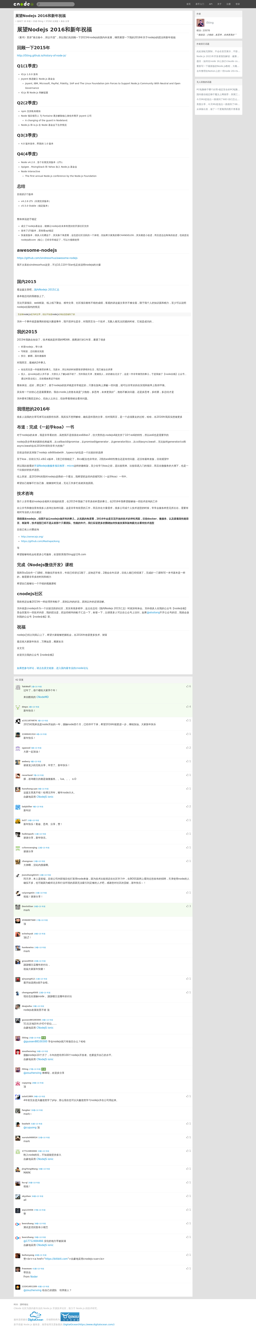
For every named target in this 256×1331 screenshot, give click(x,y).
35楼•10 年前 (34, 1183)
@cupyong (30, 1127)
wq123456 (27, 1210)
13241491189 (29, 1286)
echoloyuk (27, 934)
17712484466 (29, 1151)
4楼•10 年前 (41, 734)
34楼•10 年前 (44, 1169)
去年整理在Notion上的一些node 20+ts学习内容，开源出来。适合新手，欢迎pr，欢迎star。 (219, 71)
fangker (26, 1110)
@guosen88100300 (35, 1041)
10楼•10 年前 (33, 820)
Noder (34, 1276)
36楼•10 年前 (37, 1196)
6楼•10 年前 (36, 762)
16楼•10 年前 (39, 906)
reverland (27, 775)
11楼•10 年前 (40, 834)
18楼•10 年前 (39, 934)
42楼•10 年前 (43, 1287)
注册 (228, 4)
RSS (16, 1304)
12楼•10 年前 (43, 848)
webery (26, 761)
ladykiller (27, 807)
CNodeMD (43, 697)
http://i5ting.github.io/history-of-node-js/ (41, 55)
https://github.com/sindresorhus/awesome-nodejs (47, 258)
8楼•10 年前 (43, 789)
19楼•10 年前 (40, 947)
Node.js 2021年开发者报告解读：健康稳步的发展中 (219, 56)
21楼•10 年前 (41, 979)
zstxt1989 (27, 1096)
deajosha (27, 1006)
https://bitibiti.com (56, 1258)
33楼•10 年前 (43, 1151)
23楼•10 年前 (38, 1006)
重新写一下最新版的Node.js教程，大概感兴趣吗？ (219, 66)
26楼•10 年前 (42, 1051)
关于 (219, 4)
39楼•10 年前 (40, 1237)
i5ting (210, 22)
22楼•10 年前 (44, 993)
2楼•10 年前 (34, 707)
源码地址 (24, 1304)
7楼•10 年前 (38, 775)
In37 (24, 820)
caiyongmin (28, 893)
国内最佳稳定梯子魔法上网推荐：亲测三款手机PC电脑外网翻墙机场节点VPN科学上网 (219, 94)
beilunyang (28, 1255)
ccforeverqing (29, 848)
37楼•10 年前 (40, 1210)
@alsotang (153, 612)
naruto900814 (29, 1137)
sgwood (26, 748)
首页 (188, 4)
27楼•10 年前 (35, 1069)
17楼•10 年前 (42, 920)
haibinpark (28, 834)
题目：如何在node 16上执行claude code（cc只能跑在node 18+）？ (219, 61)
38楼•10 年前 (40, 1224)
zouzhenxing (29, 1051)
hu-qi (25, 1183)
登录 (238, 4)
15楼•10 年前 (41, 893)
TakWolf (26, 686)
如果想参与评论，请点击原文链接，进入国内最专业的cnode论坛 (52, 668)
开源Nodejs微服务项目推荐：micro (54, 465)
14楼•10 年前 (45, 875)
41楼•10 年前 (38, 1269)
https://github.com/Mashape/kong (40, 541)
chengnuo (27, 861)
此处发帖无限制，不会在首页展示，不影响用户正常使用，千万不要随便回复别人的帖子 (219, 51)
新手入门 (200, 4)
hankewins (28, 947)
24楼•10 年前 (47, 1020)
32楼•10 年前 (44, 1138)
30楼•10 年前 (37, 1110)
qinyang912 (28, 979)
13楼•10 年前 (39, 861)
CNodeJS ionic (45, 796)
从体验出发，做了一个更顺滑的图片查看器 (218, 109)
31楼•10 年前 (36, 1124)
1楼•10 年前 (36, 687)
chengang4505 (30, 992)
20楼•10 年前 (40, 961)
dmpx (25, 707)
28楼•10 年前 (38, 1083)
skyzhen (26, 1196)
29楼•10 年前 (39, 1096)
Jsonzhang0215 (30, 875)
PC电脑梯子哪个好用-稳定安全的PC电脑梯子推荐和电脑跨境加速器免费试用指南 (219, 89)
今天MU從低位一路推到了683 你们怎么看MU (219, 99)
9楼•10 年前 (38, 807)
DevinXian (27, 906)
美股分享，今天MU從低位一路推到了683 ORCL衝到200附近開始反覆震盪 (219, 104)
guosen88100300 (31, 1020)
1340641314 (29, 734)
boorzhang (28, 1223)
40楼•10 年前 (41, 1255)
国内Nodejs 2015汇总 (46, 289)
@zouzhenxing (32, 1072)
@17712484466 (33, 1241)
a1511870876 (29, 720)
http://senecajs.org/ (32, 536)
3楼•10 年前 (43, 721)
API (210, 4)
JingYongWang (30, 1169)
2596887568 (29, 920)
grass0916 (27, 961)
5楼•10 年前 (36, 748)
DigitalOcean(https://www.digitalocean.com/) (89, 1324)
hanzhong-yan (30, 789)
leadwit (26, 1124)
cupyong (26, 1083)
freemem (27, 1269)
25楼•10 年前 (35, 1038)
